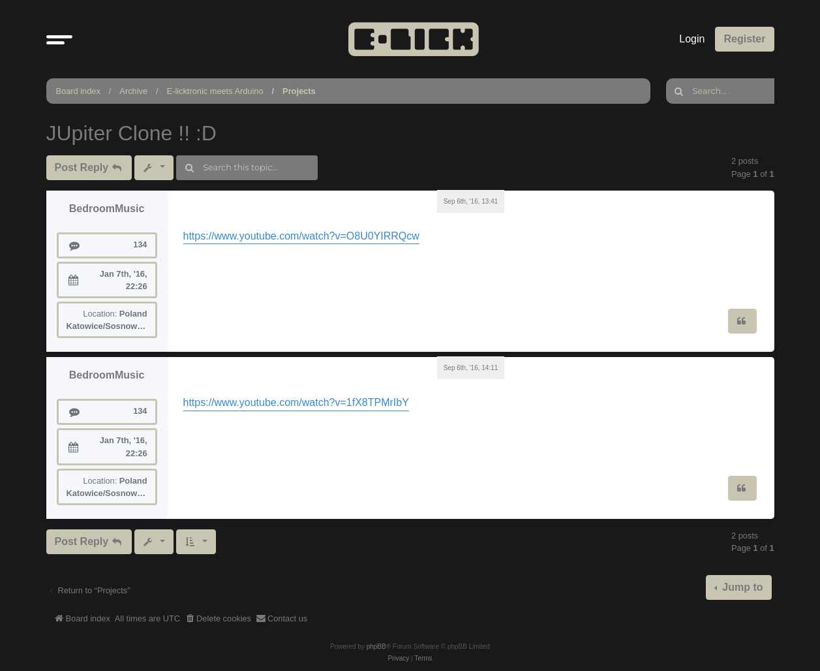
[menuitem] (218, 619)
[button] (59, 39)
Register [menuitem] (744, 38)
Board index (78, 91)
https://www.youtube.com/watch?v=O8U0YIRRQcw (301, 236)
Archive (133, 91)
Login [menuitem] (692, 38)
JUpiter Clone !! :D (131, 133)
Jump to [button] (741, 587)
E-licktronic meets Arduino (215, 91)
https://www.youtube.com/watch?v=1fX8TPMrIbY (296, 402)
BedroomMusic (107, 208)
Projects (299, 91)
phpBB (376, 646)
